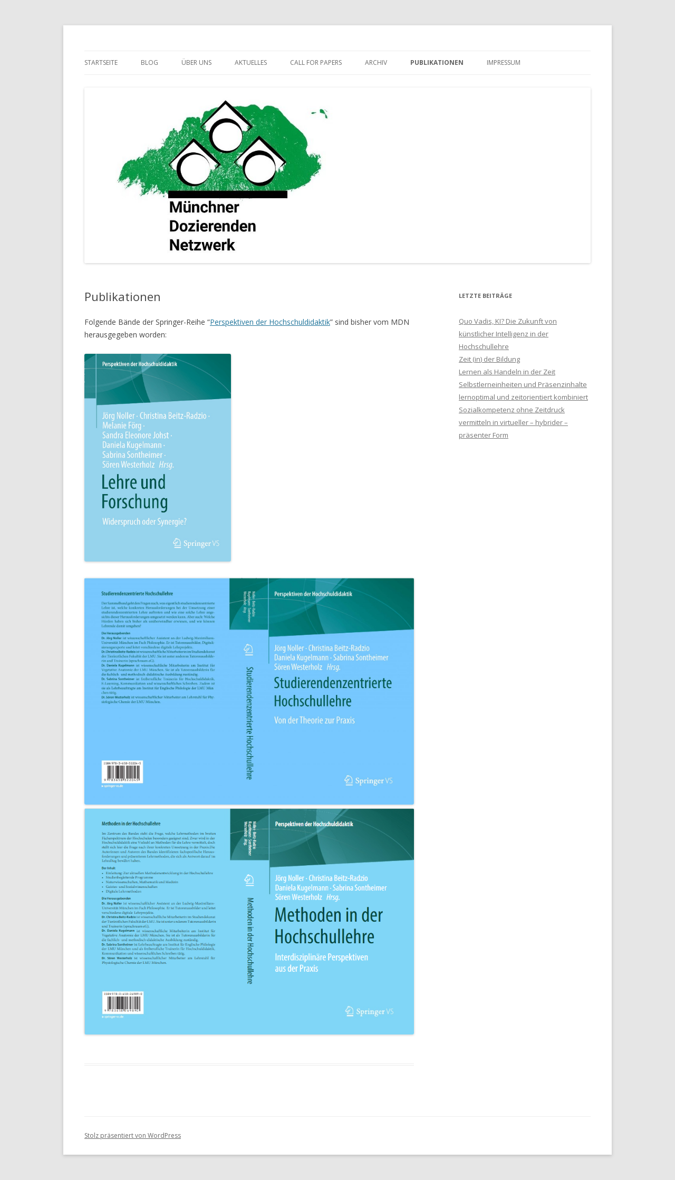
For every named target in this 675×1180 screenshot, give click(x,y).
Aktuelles (251, 62)
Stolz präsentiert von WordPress (132, 1135)
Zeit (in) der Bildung (489, 359)
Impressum (503, 62)
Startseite (101, 62)
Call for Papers (316, 62)
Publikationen (437, 62)
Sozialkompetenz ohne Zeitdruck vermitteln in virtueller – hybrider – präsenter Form (513, 422)
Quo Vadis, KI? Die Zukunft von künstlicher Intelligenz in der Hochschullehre (508, 333)
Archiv (376, 62)
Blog (149, 62)
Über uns (196, 62)
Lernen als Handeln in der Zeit (507, 371)
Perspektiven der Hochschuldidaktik (270, 322)
